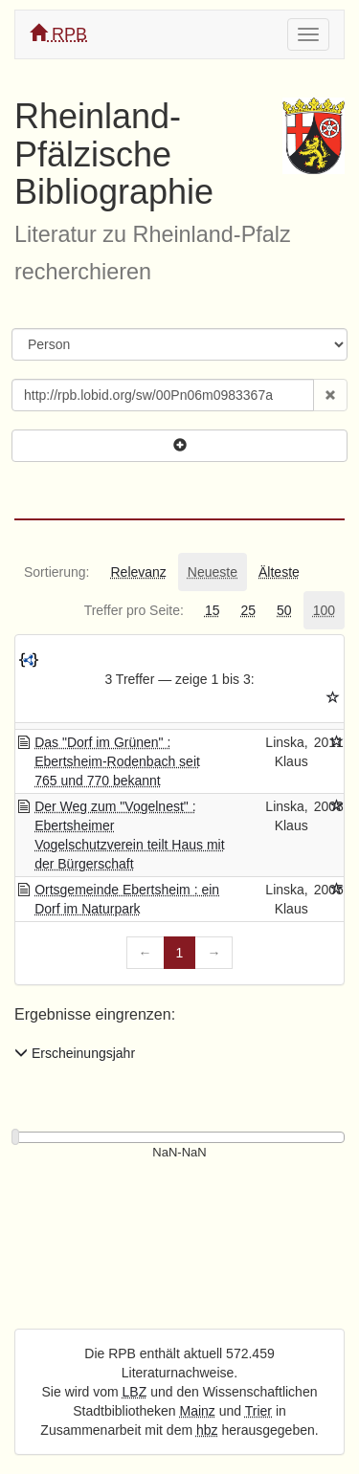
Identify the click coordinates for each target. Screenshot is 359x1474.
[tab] (56, 572)
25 (248, 610)
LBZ (135, 1391)
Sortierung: (56, 572)
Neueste (212, 572)
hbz (207, 1430)
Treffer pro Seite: (134, 610)
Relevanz (138, 572)
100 (324, 610)
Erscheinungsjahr (74, 1053)
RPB (58, 34)
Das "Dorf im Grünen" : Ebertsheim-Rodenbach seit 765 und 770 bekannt (117, 761)
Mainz (197, 1411)
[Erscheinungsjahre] (179, 1153)
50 (284, 610)
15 (212, 610)
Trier (258, 1411)
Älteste (279, 572)
